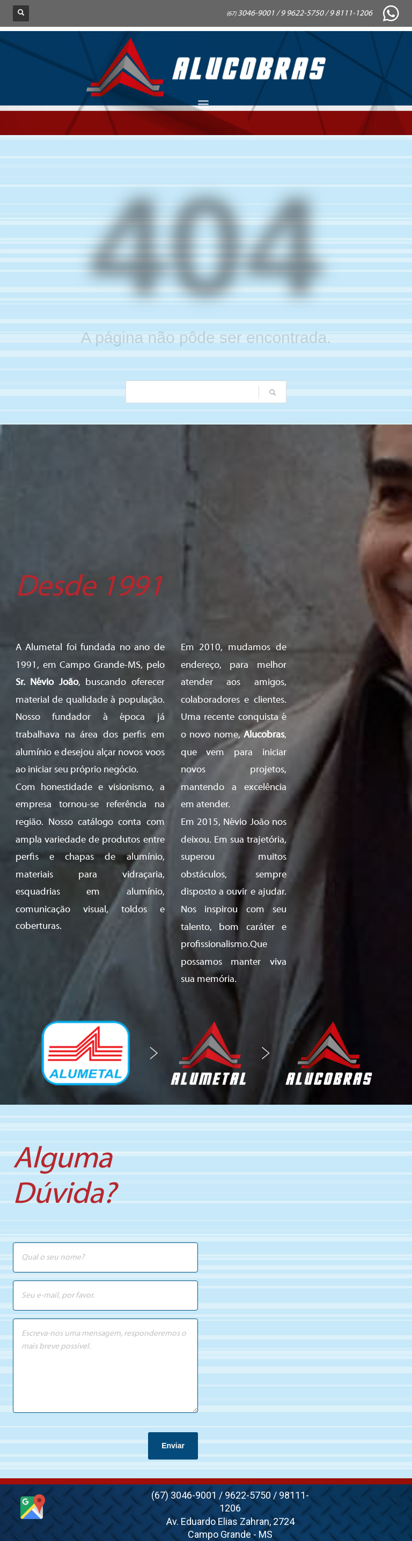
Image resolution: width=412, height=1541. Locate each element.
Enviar (173, 1445)
